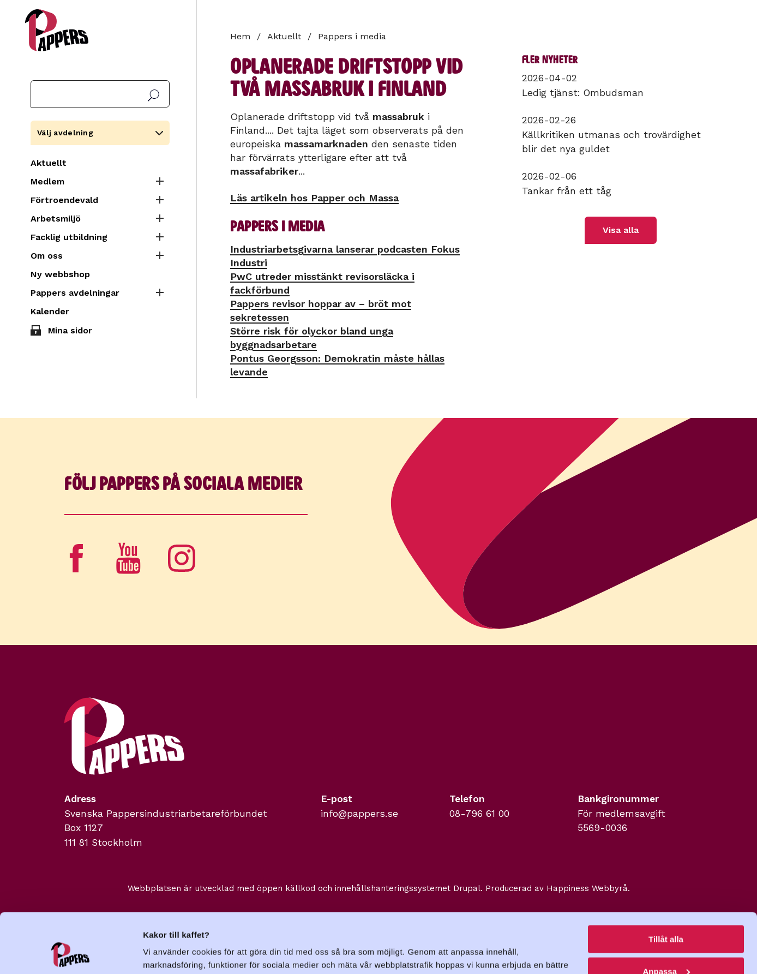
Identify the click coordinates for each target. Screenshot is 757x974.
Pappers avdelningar (75, 293)
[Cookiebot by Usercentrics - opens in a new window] (70, 953)
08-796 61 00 (479, 813)
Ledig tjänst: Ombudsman (583, 92)
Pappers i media (352, 36)
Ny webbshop (60, 274)
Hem (240, 36)
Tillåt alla (665, 883)
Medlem (47, 181)
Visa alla (621, 230)
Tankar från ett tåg (566, 191)
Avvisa (666, 947)
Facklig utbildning (69, 237)
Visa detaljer (167, 952)
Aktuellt (49, 163)
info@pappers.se (359, 813)
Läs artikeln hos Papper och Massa (314, 198)
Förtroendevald (64, 200)
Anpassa (666, 915)
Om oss (47, 255)
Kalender (50, 311)
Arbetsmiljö (56, 218)
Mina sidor (70, 330)
